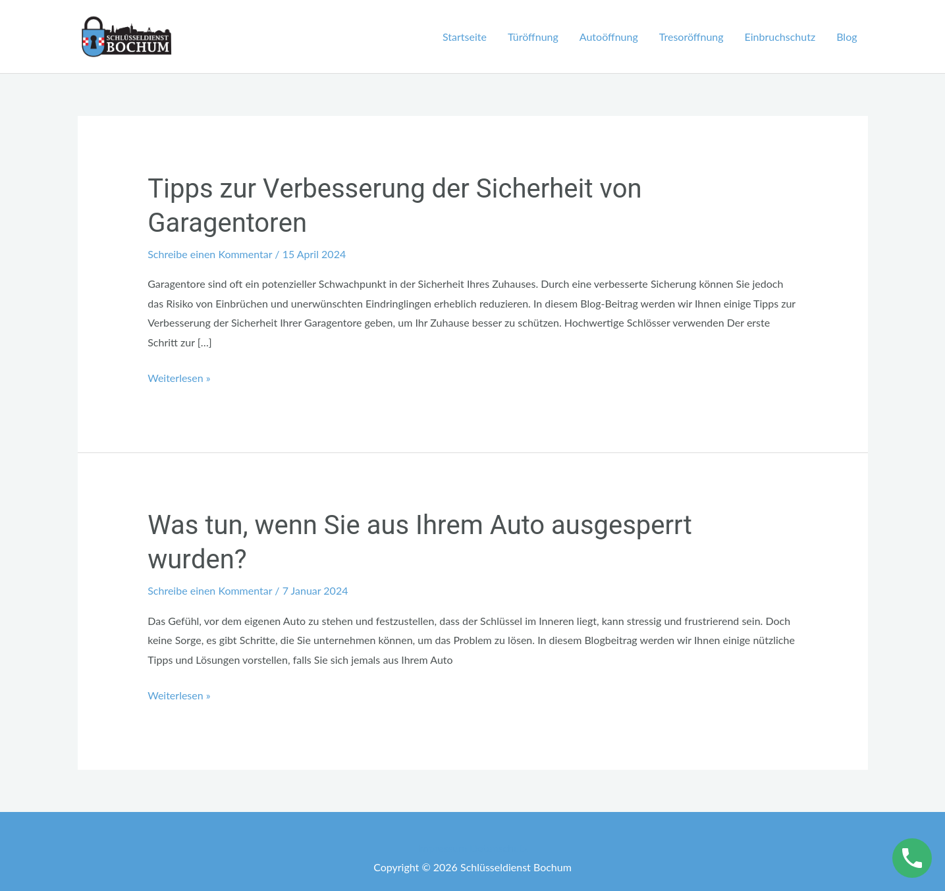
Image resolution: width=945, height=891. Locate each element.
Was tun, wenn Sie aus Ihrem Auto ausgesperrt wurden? (420, 543)
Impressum (442, 848)
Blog (846, 36)
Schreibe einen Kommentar (210, 254)
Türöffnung (533, 36)
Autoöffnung (609, 36)
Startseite (465, 36)
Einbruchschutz (780, 36)
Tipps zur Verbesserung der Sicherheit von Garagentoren (394, 206)
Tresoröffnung (691, 36)
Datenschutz (499, 848)
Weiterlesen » (179, 376)
